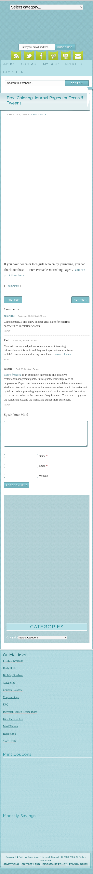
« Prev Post (13, 300)
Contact (29, 64)
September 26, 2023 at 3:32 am (32, 316)
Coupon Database (12, 690)
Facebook (41, 56)
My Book (51, 64)
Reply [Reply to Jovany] (7, 405)
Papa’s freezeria (12, 374)
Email (78, 56)
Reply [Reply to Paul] (7, 359)
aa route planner (62, 354)
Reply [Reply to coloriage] (7, 331)
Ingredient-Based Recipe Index (20, 711)
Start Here (14, 72)
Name (42, 456)
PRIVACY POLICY (78, 864)
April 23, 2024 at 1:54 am (27, 369)
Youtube (66, 56)
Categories (9, 682)
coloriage (9, 315)
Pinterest (53, 56)
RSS (16, 56)
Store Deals (9, 741)
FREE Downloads (13, 660)
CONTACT (26, 864)
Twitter (29, 56)
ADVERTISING (11, 864)
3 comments (12, 285)
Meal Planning (11, 726)
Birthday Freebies (13, 675)
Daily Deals (9, 668)
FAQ (5, 704)
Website (43, 475)
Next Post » (80, 300)
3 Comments (37, 114)
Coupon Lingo (11, 697)
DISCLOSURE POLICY (54, 864)
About (9, 64)
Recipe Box (9, 733)
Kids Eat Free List (13, 719)
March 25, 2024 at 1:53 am (24, 340)
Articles (73, 64)
